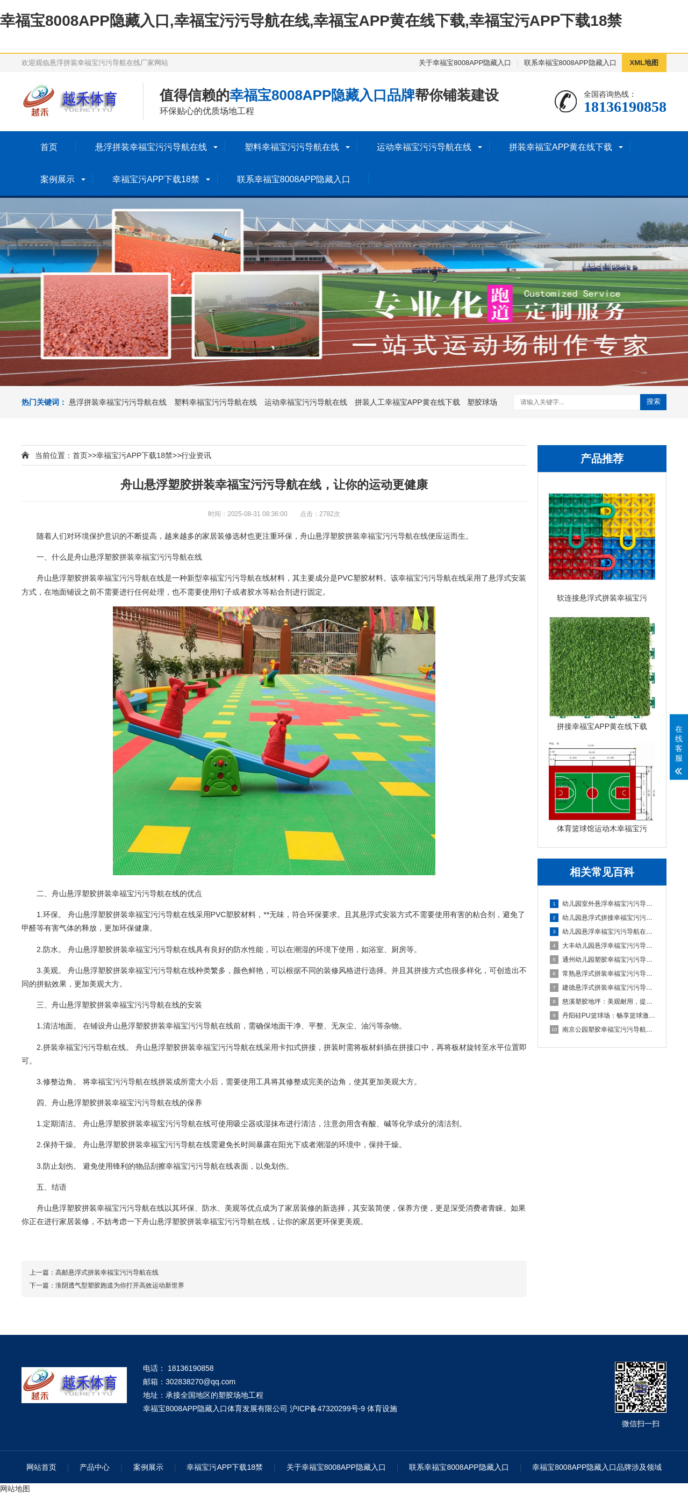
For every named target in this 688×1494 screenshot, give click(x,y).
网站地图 (15, 1488)
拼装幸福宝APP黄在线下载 (560, 147)
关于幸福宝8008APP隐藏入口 (465, 63)
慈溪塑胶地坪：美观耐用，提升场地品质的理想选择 (602, 1001)
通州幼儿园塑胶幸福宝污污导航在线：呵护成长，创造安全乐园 (602, 959)
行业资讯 (196, 455)
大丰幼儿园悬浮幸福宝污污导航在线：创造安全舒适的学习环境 (602, 945)
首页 (49, 147)
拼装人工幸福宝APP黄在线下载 (407, 402)
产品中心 (95, 1467)
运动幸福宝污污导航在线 (424, 147)
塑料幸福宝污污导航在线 (292, 147)
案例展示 (57, 179)
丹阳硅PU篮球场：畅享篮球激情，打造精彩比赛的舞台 (602, 1015)
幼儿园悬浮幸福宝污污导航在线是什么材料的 (602, 931)
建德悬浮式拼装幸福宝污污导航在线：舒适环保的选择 (602, 987)
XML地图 (644, 63)
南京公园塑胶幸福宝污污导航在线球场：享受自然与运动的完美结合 (602, 1029)
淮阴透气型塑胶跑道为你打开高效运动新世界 (119, 1285)
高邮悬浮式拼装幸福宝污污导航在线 (107, 1272)
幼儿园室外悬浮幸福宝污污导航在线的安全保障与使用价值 (602, 903)
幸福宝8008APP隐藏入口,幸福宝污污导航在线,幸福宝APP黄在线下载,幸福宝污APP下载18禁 (311, 20)
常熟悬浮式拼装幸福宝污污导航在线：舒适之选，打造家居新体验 (602, 973)
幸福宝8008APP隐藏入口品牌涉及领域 (597, 1467)
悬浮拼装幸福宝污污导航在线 (151, 147)
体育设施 (382, 1408)
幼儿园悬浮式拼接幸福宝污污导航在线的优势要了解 (602, 917)
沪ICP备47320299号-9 (327, 1408)
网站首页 (41, 1467)
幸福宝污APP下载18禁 (155, 179)
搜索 (654, 401)
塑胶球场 (482, 402)
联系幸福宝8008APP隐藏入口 (570, 63)
